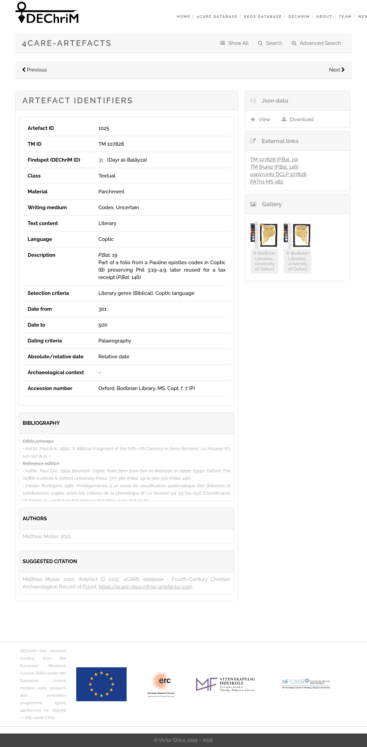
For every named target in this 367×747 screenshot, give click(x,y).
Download (302, 119)
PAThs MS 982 (266, 182)
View (264, 119)
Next (337, 70)
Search (274, 43)
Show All (238, 43)
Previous (34, 70)
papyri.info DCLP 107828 (278, 174)
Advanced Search (320, 43)
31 (101, 160)
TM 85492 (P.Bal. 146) (274, 167)
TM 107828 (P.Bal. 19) (274, 160)
